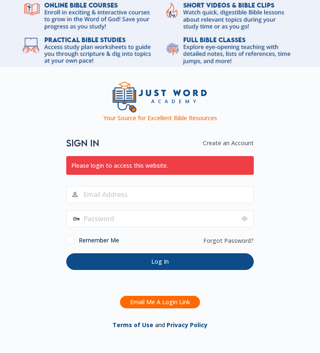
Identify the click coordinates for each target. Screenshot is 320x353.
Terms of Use (132, 325)
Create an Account (228, 143)
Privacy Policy (187, 325)
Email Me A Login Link (160, 302)
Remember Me (99, 240)
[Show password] (245, 218)
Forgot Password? (228, 241)
